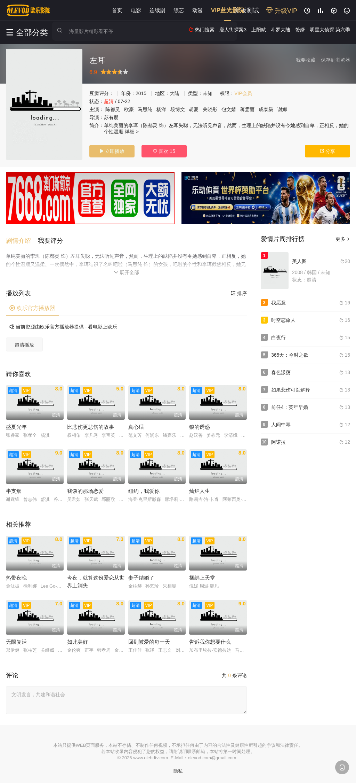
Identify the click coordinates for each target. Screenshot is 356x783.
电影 (136, 10)
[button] (22, 239)
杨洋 (161, 109)
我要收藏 (305, 60)
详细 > (132, 131)
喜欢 (164, 151)
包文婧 (228, 109)
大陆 (174, 93)
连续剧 (157, 10)
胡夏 (194, 109)
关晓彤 (210, 109)
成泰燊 (266, 109)
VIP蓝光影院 (227, 10)
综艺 (178, 10)
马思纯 (145, 109)
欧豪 (129, 109)
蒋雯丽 (247, 109)
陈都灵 (112, 109)
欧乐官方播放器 (32, 306)
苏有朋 (111, 117)
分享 (327, 151)
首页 (117, 10)
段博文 (177, 109)
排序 (239, 291)
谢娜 (282, 109)
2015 (141, 93)
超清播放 (24, 343)
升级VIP (281, 10)
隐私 (178, 769)
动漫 (197, 10)
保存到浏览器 (335, 60)
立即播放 (111, 151)
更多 (342, 239)
